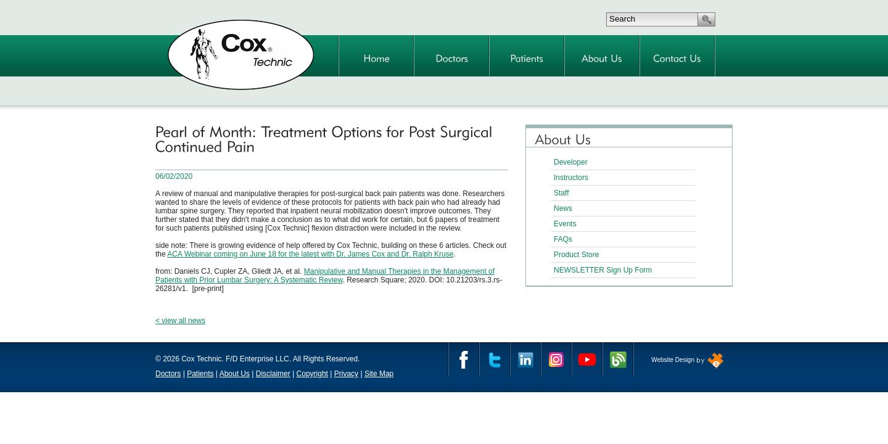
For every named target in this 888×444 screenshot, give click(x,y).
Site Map (378, 373)
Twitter (494, 359)
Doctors (168, 373)
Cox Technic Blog (617, 359)
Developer (571, 162)
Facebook (463, 359)
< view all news (180, 320)
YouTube (587, 359)
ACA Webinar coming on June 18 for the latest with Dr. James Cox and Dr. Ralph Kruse (310, 254)
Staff (561, 193)
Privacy (346, 373)
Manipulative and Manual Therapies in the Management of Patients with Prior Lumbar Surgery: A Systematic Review (325, 275)
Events (565, 224)
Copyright (312, 373)
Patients (200, 373)
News (563, 208)
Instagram (556, 359)
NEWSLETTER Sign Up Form (603, 270)
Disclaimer (273, 373)
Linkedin (525, 359)
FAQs (563, 239)
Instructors (571, 177)
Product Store (576, 254)
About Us (235, 373)
